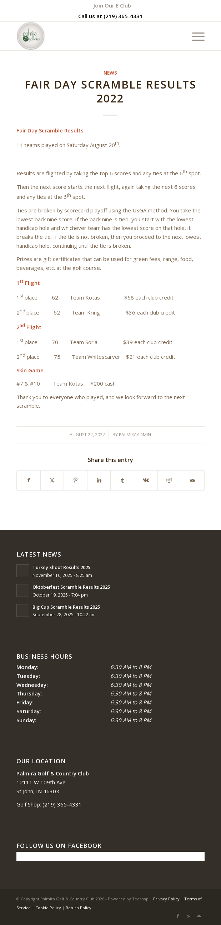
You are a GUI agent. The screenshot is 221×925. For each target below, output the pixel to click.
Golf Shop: (28, 804)
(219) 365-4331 (123, 16)
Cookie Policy (48, 907)
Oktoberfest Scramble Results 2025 (71, 587)
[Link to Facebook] (177, 916)
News (110, 73)
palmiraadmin (135, 435)
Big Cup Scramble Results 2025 (66, 607)
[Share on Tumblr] (122, 480)
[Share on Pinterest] (75, 480)
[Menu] (195, 36)
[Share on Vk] (145, 480)
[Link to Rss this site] (188, 916)
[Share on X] (52, 480)
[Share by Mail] (192, 480)
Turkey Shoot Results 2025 (61, 567)
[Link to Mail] (199, 916)
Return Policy (78, 907)
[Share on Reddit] (169, 480)
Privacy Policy (166, 898)
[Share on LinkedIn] (99, 480)
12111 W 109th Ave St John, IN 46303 (52, 782)
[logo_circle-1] (91, 36)
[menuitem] (112, 5)
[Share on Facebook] (28, 480)
